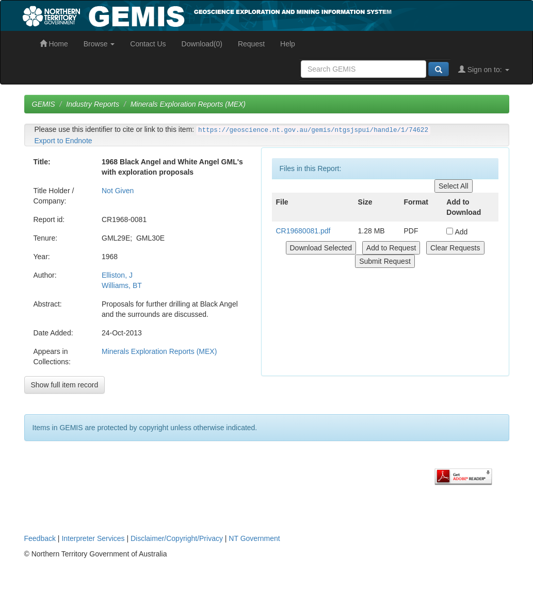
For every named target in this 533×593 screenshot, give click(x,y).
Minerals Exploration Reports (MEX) (188, 104)
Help (287, 44)
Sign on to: (483, 69)
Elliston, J (117, 275)
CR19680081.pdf (303, 231)
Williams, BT (122, 285)
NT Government (254, 538)
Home (54, 44)
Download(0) (202, 44)
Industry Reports (92, 104)
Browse (99, 44)
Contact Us (148, 44)
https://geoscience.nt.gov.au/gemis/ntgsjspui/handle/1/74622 (313, 130)
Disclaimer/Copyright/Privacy (177, 538)
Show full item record (65, 385)
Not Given (118, 191)
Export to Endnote (63, 141)
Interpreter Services (92, 538)
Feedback (40, 538)
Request (251, 44)
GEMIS (43, 104)
